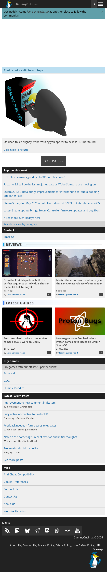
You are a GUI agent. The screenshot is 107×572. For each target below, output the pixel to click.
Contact (9, 230)
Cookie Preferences (16, 482)
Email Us (9, 237)
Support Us (11, 489)
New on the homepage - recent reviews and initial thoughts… (41, 437)
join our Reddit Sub (38, 11)
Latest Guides (20, 303)
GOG (7, 380)
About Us (9, 504)
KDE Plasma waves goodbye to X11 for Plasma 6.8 (34, 177)
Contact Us (10, 496)
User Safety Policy (83, 545)
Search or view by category (20, 224)
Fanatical (9, 373)
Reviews (14, 244)
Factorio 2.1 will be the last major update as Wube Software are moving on (50, 184)
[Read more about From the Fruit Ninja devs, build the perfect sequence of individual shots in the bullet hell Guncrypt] (27, 273)
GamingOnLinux (27, 4)
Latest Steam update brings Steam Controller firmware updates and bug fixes (52, 210)
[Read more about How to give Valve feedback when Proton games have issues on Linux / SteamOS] (80, 332)
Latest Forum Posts (16, 396)
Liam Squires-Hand (15, 294)
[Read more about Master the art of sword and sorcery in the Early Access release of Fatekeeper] (80, 273)
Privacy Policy (46, 545)
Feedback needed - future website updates (30, 425)
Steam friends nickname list (21, 448)
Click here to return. (16, 150)
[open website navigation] (101, 4)
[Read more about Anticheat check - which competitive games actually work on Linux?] (27, 332)
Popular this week (15, 170)
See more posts (13, 460)
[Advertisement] (53, 43)
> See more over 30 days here (22, 218)
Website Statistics (15, 511)
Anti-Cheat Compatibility (19, 474)
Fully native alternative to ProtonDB (26, 414)
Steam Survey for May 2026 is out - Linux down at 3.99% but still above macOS (52, 203)
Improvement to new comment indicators (30, 402)
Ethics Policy (63, 545)
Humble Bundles (14, 388)
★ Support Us (53, 161)
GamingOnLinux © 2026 (88, 537)
